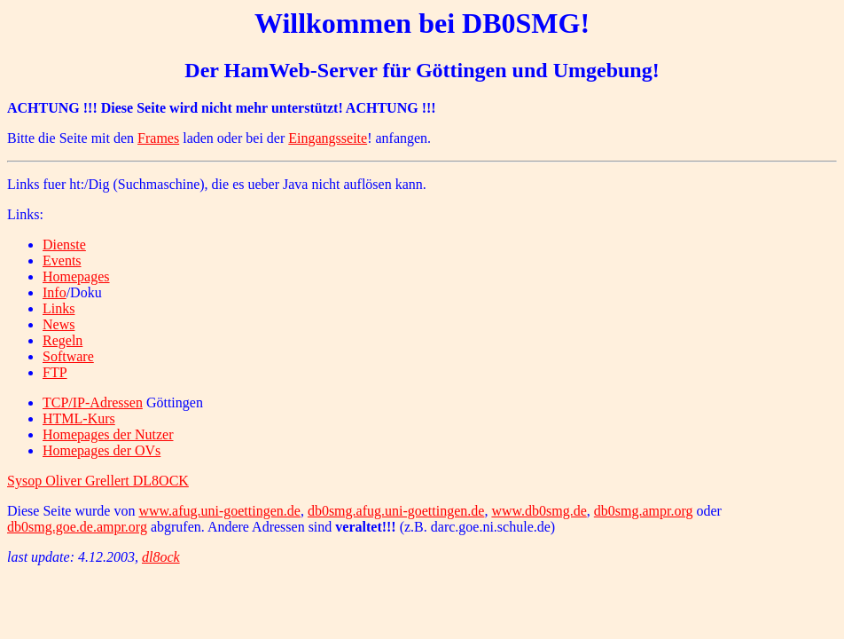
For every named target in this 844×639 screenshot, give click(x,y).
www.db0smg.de (538, 510)
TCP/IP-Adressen (93, 402)
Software (68, 356)
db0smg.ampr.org (643, 510)
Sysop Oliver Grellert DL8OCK (98, 480)
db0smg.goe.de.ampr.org (77, 526)
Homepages (76, 276)
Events (62, 260)
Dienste (64, 244)
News (58, 324)
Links (58, 308)
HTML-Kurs (79, 418)
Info (54, 292)
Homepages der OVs (101, 450)
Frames (158, 138)
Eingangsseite (327, 138)
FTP (55, 372)
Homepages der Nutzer (108, 434)
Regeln (62, 340)
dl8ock (161, 556)
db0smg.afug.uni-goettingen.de (396, 510)
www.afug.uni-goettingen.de (219, 510)
